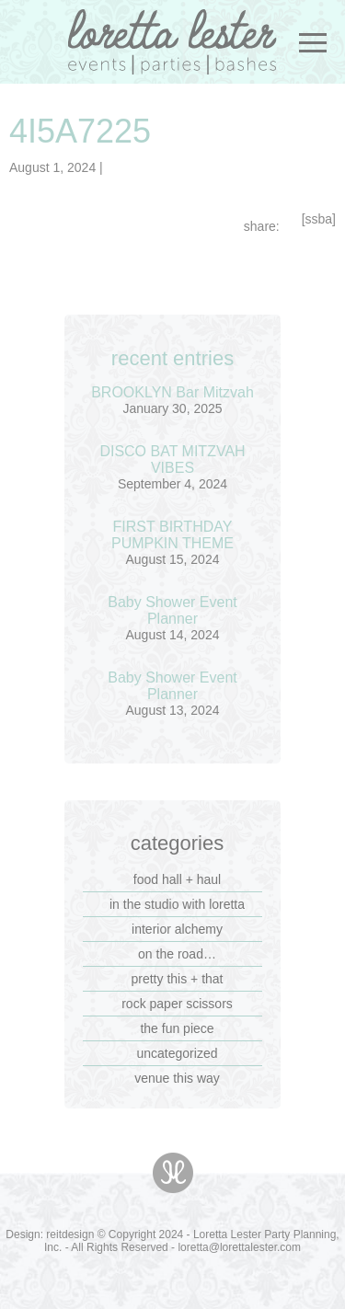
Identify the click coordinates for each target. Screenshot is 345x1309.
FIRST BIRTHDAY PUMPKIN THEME (172, 535)
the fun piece (176, 1028)
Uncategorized (177, 1053)
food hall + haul (177, 879)
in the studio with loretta (177, 904)
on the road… (177, 954)
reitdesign (70, 1234)
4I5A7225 (80, 131)
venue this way (177, 1078)
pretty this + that (178, 978)
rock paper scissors (177, 1003)
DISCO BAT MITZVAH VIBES (172, 459)
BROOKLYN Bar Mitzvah (172, 392)
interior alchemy (177, 929)
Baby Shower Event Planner (172, 610)
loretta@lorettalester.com (239, 1247)
